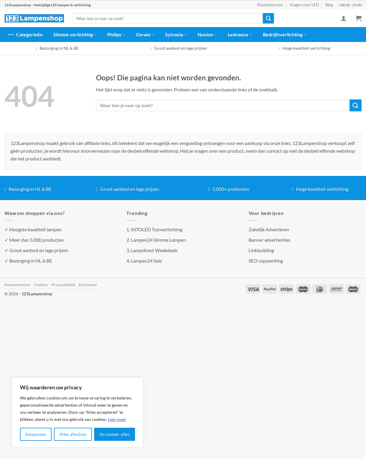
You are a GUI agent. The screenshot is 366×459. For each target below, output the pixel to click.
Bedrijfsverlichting (284, 35)
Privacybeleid (63, 284)
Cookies (41, 284)
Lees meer (117, 419)
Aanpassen (35, 434)
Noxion (207, 35)
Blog (329, 4)
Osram (145, 35)
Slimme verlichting (75, 35)
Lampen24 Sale (146, 260)
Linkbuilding (261, 250)
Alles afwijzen (73, 434)
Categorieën (25, 34)
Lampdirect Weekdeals (154, 250)
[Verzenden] (268, 18)
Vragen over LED (304, 4)
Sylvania (176, 35)
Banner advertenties (269, 240)
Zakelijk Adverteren (269, 229)
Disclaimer (88, 284)
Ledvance (240, 35)
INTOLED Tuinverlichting (156, 229)
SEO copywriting (266, 260)
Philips (116, 35)
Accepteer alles (115, 434)
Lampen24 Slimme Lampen (158, 240)
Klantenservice (270, 4)
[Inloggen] (344, 18)
